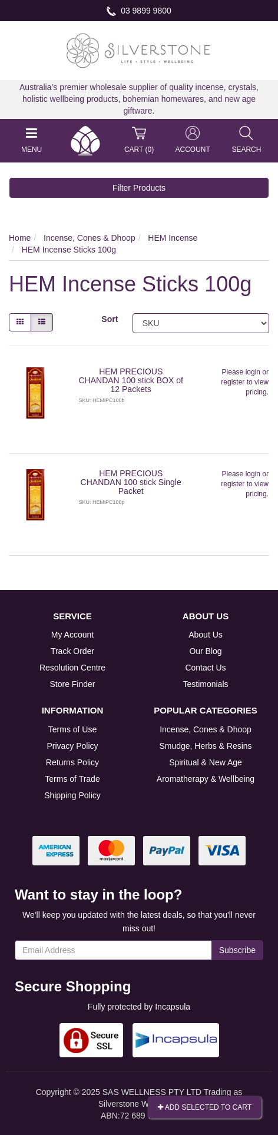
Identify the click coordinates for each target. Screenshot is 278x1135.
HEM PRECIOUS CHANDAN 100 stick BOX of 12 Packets (131, 380)
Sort (109, 319)
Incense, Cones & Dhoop (205, 729)
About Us (205, 634)
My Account (72, 634)
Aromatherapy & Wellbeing (205, 779)
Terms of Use (72, 729)
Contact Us (205, 667)
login (253, 372)
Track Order (72, 651)
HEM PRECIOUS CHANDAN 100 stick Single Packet (131, 482)
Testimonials (205, 684)
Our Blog (205, 651)
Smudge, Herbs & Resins (205, 746)
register (232, 382)
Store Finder (72, 684)
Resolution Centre (72, 667)
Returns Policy (72, 762)
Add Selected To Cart (204, 1107)
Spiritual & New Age (205, 762)
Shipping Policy (72, 795)
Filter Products (139, 188)
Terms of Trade (72, 779)
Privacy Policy (72, 746)
